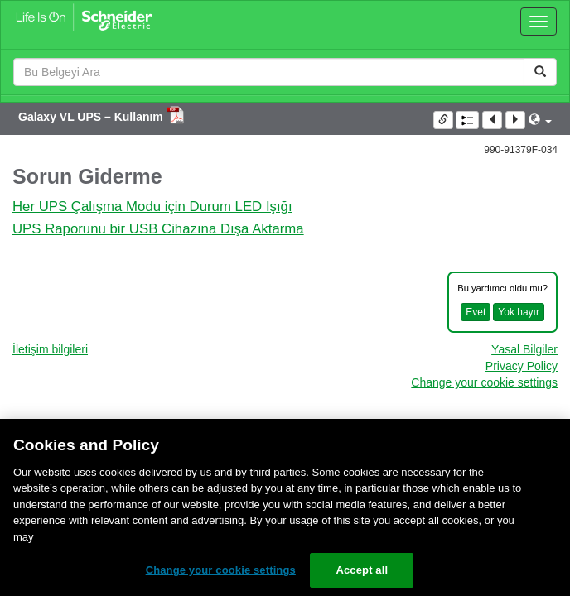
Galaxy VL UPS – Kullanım (92, 116)
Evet (475, 312)
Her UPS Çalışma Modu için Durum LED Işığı (152, 206)
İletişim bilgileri (50, 349)
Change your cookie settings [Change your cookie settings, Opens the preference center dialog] (221, 570)
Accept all (362, 570)
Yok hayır (518, 312)
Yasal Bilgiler (524, 349)
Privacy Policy (521, 365)
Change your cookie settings (484, 382)
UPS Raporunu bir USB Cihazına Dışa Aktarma (158, 229)
